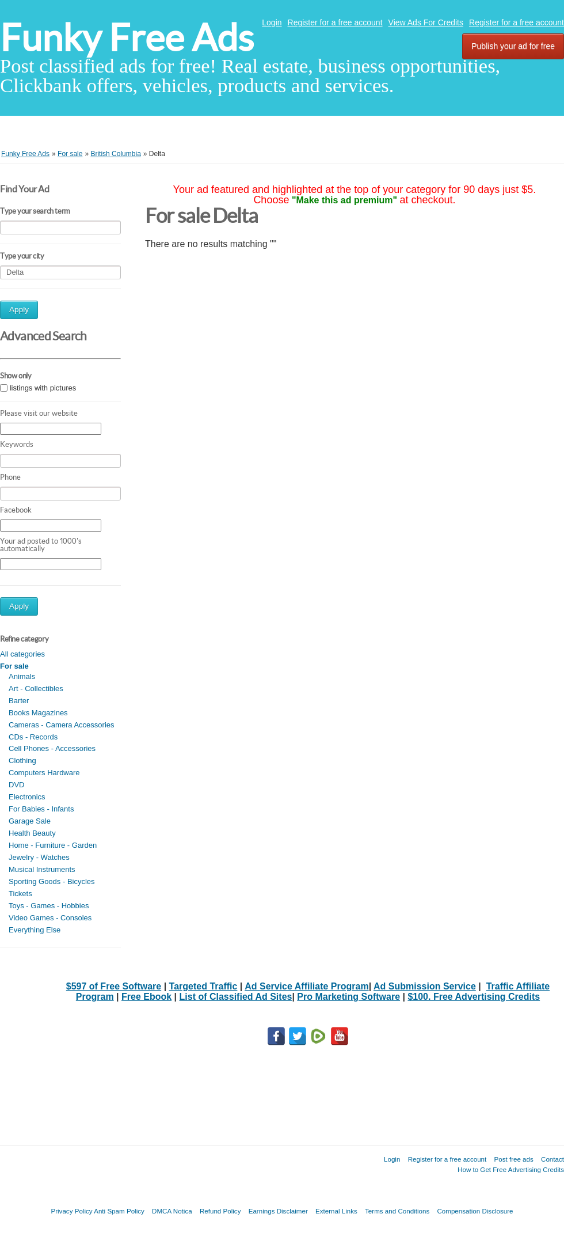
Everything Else (34, 930)
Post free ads (513, 1159)
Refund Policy (220, 1211)
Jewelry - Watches (39, 857)
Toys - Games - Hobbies (49, 905)
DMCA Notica (172, 1211)
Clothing (22, 760)
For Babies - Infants (41, 809)
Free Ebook (146, 997)
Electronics (27, 796)
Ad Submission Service (425, 986)
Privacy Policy (71, 1211)
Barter (19, 700)
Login (271, 22)
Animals (22, 676)
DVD (16, 784)
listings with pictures (43, 388)
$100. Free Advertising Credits (473, 997)
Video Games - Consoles (50, 917)
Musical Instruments (42, 869)
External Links (336, 1211)
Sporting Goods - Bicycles (52, 881)
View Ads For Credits (425, 22)
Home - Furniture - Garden (53, 845)
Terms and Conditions (397, 1211)
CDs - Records (33, 737)
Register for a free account (335, 22)
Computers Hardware (44, 772)
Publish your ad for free (513, 46)
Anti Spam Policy (119, 1211)
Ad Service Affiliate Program (306, 986)
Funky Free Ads (127, 38)
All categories (22, 654)
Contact (552, 1159)
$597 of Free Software (113, 986)
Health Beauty (32, 833)
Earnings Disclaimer (278, 1211)
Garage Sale (30, 821)
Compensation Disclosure (475, 1211)
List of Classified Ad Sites (236, 997)
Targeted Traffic (203, 986)
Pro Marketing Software (348, 997)
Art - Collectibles (36, 688)
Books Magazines (38, 712)
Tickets (20, 893)
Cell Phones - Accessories (52, 748)
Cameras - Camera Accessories (62, 724)
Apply (19, 309)
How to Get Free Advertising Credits (511, 1169)
